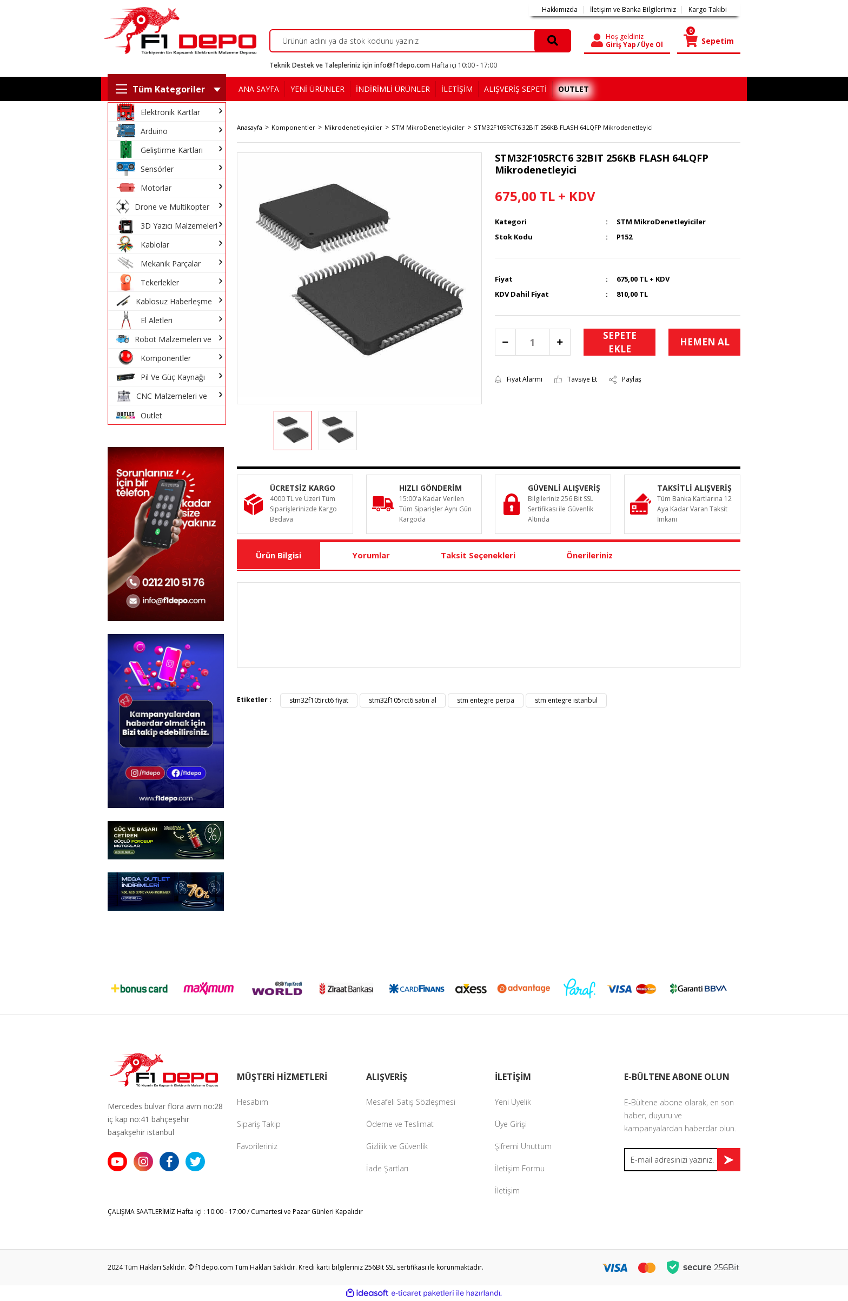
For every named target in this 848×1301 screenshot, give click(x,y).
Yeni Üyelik (513, 1102)
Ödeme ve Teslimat (400, 1124)
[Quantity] (532, 342)
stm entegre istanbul (566, 700)
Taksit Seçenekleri (478, 555)
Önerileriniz (589, 555)
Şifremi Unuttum (523, 1146)
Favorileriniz (257, 1146)
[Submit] (728, 1159)
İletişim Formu (520, 1168)
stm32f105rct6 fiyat (318, 700)
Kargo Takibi (707, 10)
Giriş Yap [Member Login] (621, 45)
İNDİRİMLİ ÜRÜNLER (393, 89)
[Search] (420, 40)
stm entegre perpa (485, 700)
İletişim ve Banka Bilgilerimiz (633, 10)
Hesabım (252, 1102)
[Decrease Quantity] (505, 342)
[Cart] (708, 40)
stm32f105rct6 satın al (402, 700)
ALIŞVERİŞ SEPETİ (515, 89)
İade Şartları (387, 1168)
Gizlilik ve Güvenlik (397, 1146)
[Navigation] (167, 89)
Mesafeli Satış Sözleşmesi (410, 1102)
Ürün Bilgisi (278, 555)
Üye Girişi (511, 1124)
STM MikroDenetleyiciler (661, 221)
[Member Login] (597, 41)
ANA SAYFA (259, 89)
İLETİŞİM (457, 89)
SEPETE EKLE (620, 342)
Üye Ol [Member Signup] (652, 45)
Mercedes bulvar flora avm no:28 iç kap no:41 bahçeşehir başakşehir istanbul (165, 1119)
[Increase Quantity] (559, 342)
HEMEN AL (705, 342)
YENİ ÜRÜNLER (317, 89)
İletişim (507, 1190)
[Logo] (178, 30)
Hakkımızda (560, 10)
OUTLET (573, 89)
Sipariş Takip (259, 1124)
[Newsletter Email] (682, 1159)
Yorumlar (371, 555)
